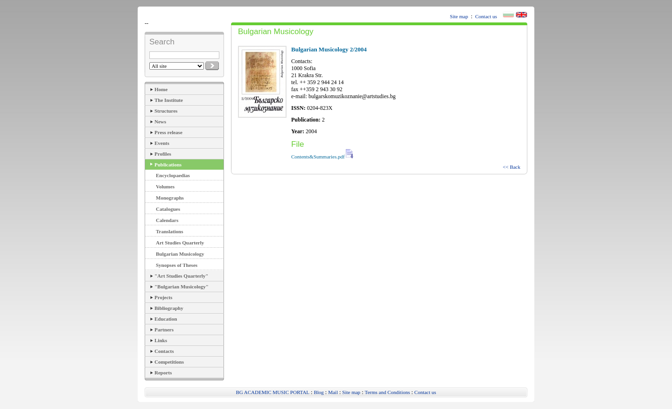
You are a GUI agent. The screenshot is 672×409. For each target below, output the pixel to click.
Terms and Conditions (387, 392)
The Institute (168, 100)
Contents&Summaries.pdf (322, 156)
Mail (333, 392)
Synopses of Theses (176, 265)
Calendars (167, 220)
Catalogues (168, 209)
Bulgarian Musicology (180, 254)
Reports (163, 372)
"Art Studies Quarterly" (181, 276)
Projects (163, 297)
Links (160, 340)
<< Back (511, 167)
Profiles (162, 154)
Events (161, 143)
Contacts (164, 351)
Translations (169, 231)
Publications (168, 164)
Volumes (165, 186)
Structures (165, 111)
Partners (164, 329)
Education (165, 319)
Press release (168, 132)
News (160, 121)
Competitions (169, 362)
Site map (459, 16)
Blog (318, 392)
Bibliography (168, 308)
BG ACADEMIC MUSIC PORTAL (272, 392)
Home (161, 89)
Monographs (170, 198)
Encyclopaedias (173, 175)
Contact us (486, 16)
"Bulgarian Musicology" (181, 286)
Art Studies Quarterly (180, 242)
